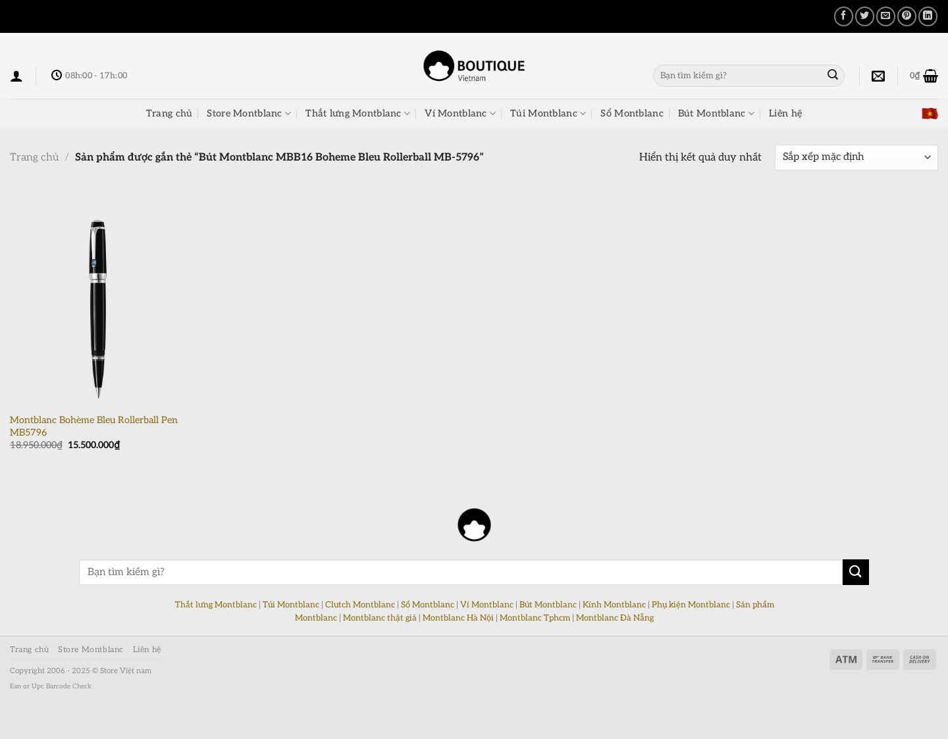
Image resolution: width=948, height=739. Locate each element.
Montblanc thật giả (380, 618)
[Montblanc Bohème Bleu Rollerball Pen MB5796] (97, 299)
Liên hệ (785, 113)
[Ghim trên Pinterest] (906, 16)
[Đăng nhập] (16, 75)
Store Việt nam (125, 671)
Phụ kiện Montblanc (691, 604)
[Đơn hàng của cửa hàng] (856, 157)
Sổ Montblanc (631, 113)
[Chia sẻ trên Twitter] (864, 16)
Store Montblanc (249, 113)
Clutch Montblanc (360, 604)
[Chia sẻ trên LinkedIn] (927, 16)
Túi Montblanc (548, 113)
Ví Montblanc (460, 113)
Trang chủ (169, 113)
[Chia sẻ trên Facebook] (843, 16)
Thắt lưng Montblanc (357, 113)
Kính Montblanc (614, 604)
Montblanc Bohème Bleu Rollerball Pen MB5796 (94, 426)
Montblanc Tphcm (535, 618)
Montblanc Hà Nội (458, 618)
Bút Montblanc (716, 113)
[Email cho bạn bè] (885, 16)
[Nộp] (833, 75)
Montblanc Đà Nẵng (615, 618)
